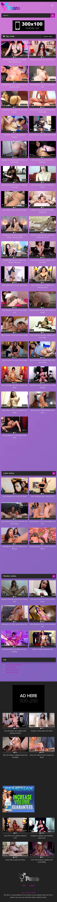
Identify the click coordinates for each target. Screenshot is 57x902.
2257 (24, 886)
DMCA (32, 886)
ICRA (34, 893)
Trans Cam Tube (11, 672)
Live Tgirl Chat (10, 667)
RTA (22, 893)
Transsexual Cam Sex (13, 665)
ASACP (28, 893)
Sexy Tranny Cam (12, 670)
